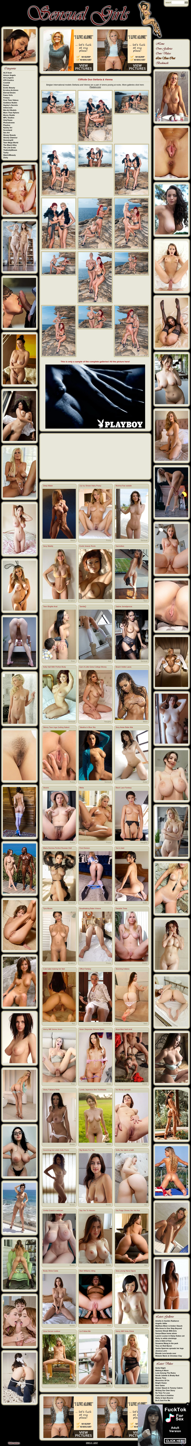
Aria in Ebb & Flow (163, 1341)
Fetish (144, 1084)
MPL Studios (8, 118)
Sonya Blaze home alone (166, 1333)
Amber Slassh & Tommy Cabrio (169, 1388)
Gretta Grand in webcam (53, 1210)
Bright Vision (161, 1383)
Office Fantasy (85, 969)
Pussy (108, 540)
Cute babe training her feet (54, 969)
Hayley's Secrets (10, 105)
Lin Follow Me (85, 1331)
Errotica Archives (10, 90)
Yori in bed (120, 848)
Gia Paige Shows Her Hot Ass (128, 1210)
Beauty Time (160, 1378)
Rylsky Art (7, 128)
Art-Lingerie (8, 78)
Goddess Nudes (10, 103)
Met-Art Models (9, 110)
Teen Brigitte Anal (50, 606)
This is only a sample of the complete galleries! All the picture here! (95, 361)
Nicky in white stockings (166, 1338)
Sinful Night (160, 1368)
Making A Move (162, 1370)
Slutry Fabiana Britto (51, 1090)
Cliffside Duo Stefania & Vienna (95, 79)
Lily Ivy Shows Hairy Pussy (90, 486)
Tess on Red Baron (163, 1346)
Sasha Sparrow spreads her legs (169, 1348)
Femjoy (6, 98)
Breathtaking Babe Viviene (90, 908)
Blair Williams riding (87, 1271)
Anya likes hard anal (124, 1029)
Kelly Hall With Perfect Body (54, 667)
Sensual (144, 540)
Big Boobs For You (87, 1150)
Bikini (72, 540)
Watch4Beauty (9, 155)
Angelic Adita (161, 1323)
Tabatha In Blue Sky (87, 727)
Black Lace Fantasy (124, 788)
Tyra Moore (48, 908)
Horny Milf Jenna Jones (52, 1029)
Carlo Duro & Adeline (164, 1395)
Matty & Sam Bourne (164, 1398)
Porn (73, 661)
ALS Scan (7, 73)
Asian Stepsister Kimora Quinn (91, 1029)
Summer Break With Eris (166, 1331)
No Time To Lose (162, 1393)
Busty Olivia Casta (50, 1271)
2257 (95, 1443)
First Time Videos (10, 100)
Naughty (107, 722)
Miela (81, 788)
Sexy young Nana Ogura (126, 1271)
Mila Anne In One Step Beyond (168, 1328)
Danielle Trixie (121, 908)
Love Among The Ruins (165, 1373)
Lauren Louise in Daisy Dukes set (170, 1336)
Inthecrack (7, 108)
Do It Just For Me (162, 1400)
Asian (145, 782)
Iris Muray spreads (123, 1090)
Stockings (107, 1024)
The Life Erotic (9, 148)
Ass (109, 661)
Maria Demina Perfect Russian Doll (57, 848)
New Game (160, 1385)
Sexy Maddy (48, 546)
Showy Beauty (9, 135)
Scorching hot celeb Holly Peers (56, 1150)
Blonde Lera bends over (165, 1353)
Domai (6, 85)
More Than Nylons (11, 113)
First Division (84, 848)
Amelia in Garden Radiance (167, 1321)
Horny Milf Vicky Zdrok (125, 1331)
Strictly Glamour (10, 138)
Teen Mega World (10, 143)
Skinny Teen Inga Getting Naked (56, 727)
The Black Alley (10, 145)
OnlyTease (7, 120)
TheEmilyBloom (10, 150)
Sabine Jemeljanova (124, 606)
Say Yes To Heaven (87, 1210)
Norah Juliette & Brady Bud (167, 1375)
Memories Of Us (162, 1380)
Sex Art (6, 133)
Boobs (72, 1144)
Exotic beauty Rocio (87, 546)
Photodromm (9, 123)
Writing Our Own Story (165, 1390)
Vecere (46, 788)
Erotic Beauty (9, 88)
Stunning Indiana (122, 969)
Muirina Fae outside (124, 486)
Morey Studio (9, 115)
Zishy (5, 158)
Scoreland (7, 130)
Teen (145, 601)
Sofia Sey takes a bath (125, 1150)
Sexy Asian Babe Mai (124, 727)
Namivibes (120, 546)
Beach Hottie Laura (123, 667)
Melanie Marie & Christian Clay (168, 1356)
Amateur (71, 601)
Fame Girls (8, 95)
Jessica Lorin (161, 1351)
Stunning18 (8, 140)
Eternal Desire (9, 93)
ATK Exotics (8, 80)
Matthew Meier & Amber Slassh (169, 1326)
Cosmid (6, 83)
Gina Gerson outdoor (51, 1331)
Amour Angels (9, 75)
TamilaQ (82, 606)
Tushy (6, 153)
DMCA (89, 1443)
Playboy (6, 125)
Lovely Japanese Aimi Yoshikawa (92, 1090)
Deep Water (48, 486)
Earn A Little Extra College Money (93, 667)
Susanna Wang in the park (166, 1343)
